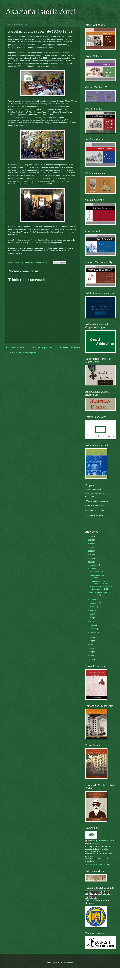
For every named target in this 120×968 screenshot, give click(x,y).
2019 (90, 562)
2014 (90, 652)
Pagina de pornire (42, 347)
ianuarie (93, 632)
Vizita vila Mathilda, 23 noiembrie (98, 576)
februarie (93, 629)
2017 (90, 641)
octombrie (94, 599)
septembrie (94, 603)
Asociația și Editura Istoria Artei (101, 841)
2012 (90, 659)
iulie (91, 610)
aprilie (92, 621)
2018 (90, 637)
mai (91, 618)
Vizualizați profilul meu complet (97, 864)
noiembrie (94, 569)
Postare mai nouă (14, 347)
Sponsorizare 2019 (97, 572)
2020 (90, 558)
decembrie (94, 565)
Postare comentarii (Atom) (26, 353)
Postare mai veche (70, 347)
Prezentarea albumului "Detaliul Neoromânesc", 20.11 (101, 588)
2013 (90, 656)
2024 (90, 544)
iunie (92, 614)
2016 (90, 645)
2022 (90, 551)
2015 (90, 648)
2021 (90, 555)
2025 (90, 540)
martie (92, 625)
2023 (90, 547)
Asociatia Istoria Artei (40, 11)
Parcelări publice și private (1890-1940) (99, 594)
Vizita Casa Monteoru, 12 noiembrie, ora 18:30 (99, 582)
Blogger (70, 963)
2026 (90, 536)
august (93, 607)
